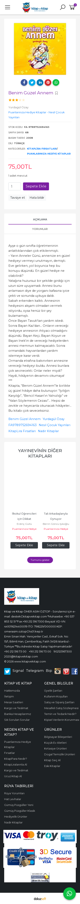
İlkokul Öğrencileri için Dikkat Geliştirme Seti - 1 (24, 519)
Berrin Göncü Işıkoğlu (56, 523)
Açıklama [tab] (40, 219)
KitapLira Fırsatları (42, 148)
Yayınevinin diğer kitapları (40, 453)
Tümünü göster (40, 559)
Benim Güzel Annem (24, 419)
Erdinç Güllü (24, 523)
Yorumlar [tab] (40, 229)
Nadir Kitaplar (48, 431)
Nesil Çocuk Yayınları (54, 425)
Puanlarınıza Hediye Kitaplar (49, 153)
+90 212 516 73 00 (15, 651)
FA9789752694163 (22, 425)
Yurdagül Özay (54, 419)
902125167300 (63, 651)
